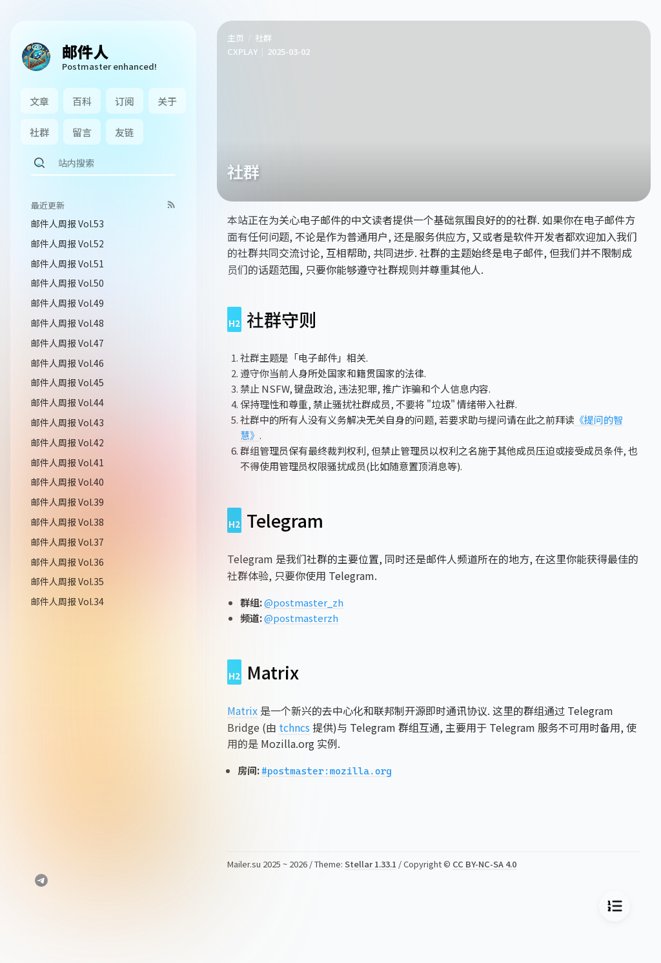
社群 (263, 38)
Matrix (242, 710)
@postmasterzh (301, 618)
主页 (235, 38)
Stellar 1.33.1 (370, 864)
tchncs (294, 727)
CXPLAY (242, 51)
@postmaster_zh (303, 602)
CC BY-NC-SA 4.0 (484, 864)
